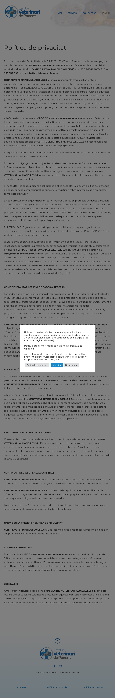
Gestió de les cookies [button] (37, 365)
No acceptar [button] (71, 365)
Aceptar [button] (57, 365)
